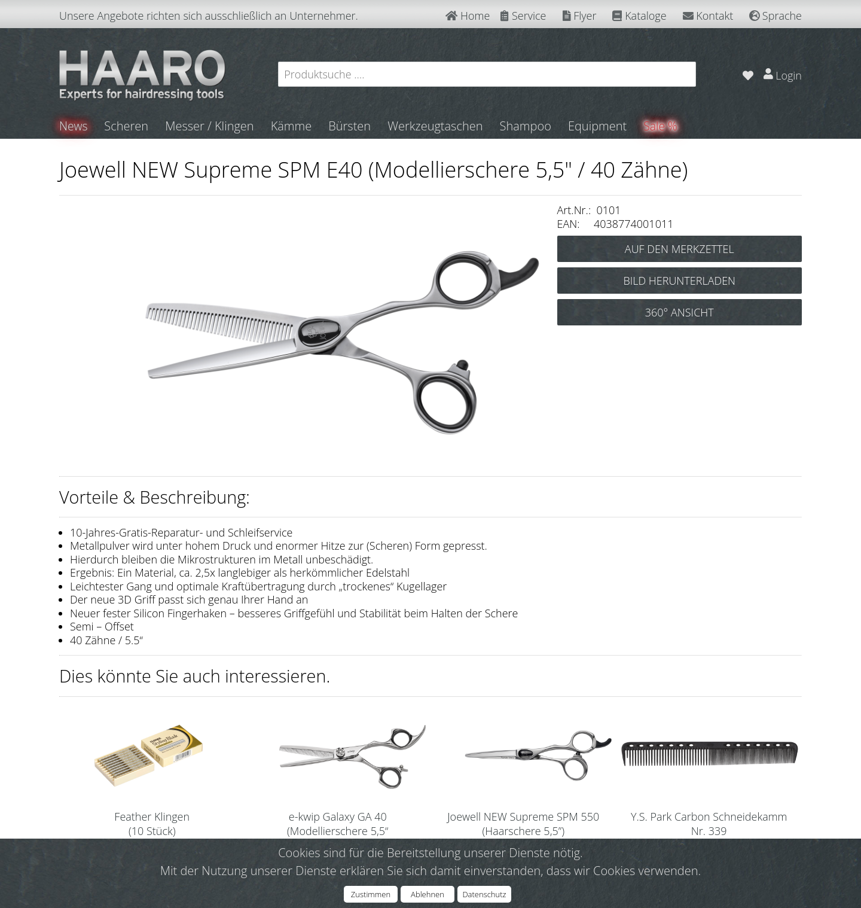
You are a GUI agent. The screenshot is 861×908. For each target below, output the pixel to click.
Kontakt (708, 15)
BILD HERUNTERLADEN (679, 280)
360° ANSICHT (679, 312)
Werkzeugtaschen (436, 126)
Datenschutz (484, 894)
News (73, 126)
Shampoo (526, 126)
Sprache (775, 15)
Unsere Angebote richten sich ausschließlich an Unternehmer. (208, 15)
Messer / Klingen (210, 126)
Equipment (598, 126)
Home (467, 15)
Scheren (127, 126)
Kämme (292, 126)
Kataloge (639, 15)
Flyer (580, 15)
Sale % (662, 126)
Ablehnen (427, 894)
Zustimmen (370, 894)
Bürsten (350, 126)
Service (523, 15)
